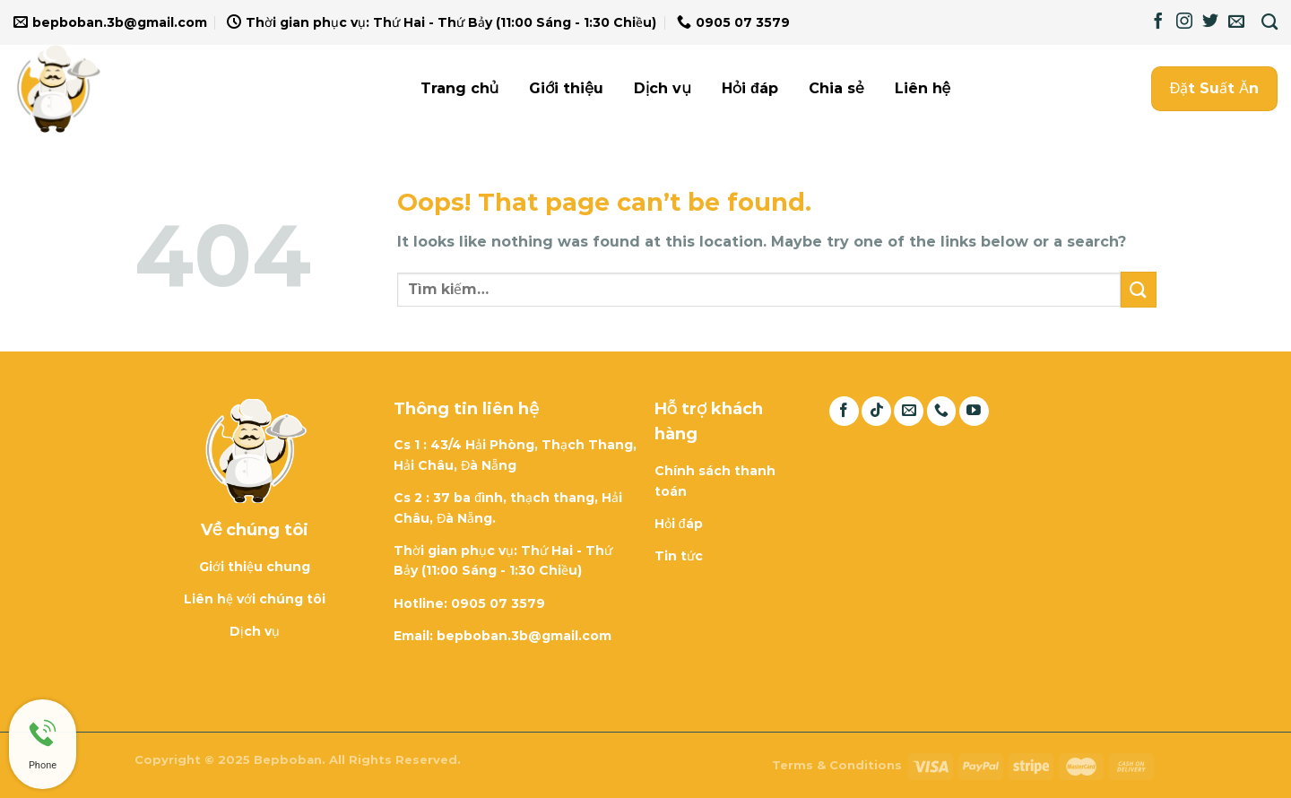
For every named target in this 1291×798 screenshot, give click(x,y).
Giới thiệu (566, 88)
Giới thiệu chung (254, 567)
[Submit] (1139, 289)
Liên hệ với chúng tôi (254, 599)
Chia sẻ (836, 88)
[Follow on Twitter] (1210, 22)
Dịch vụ (662, 88)
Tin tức (678, 556)
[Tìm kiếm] (1269, 22)
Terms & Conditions (837, 765)
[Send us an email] (1236, 22)
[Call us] (942, 411)
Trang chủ (459, 88)
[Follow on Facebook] (1158, 22)
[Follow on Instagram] (1184, 22)
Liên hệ (923, 88)
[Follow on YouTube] (974, 411)
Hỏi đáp (750, 88)
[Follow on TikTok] (876, 411)
